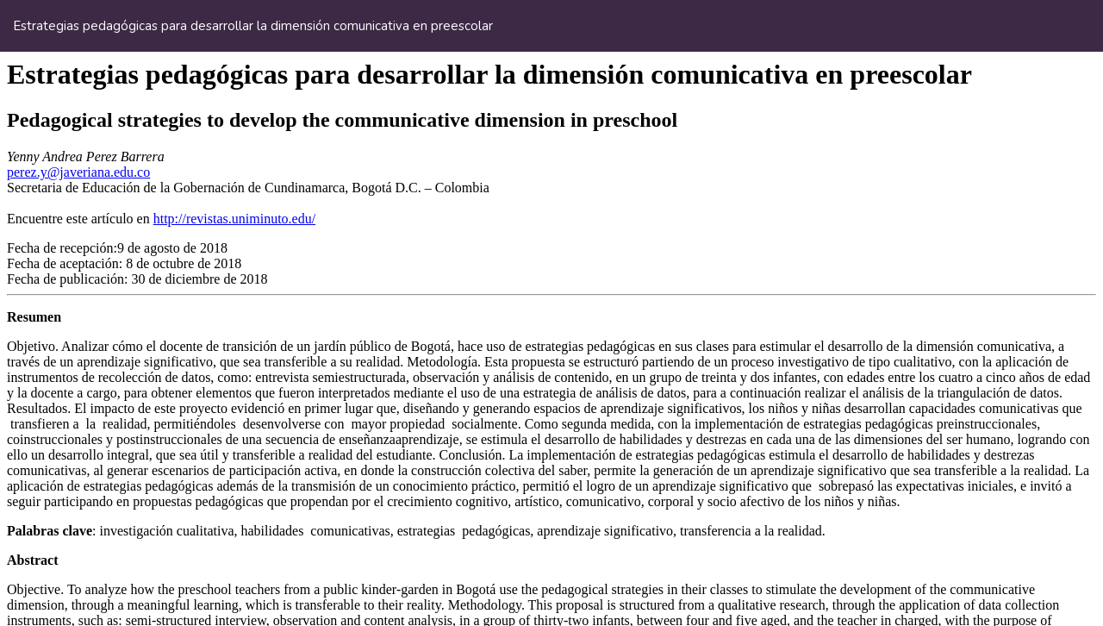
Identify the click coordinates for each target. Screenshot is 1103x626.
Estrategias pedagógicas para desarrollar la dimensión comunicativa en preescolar (253, 25)
